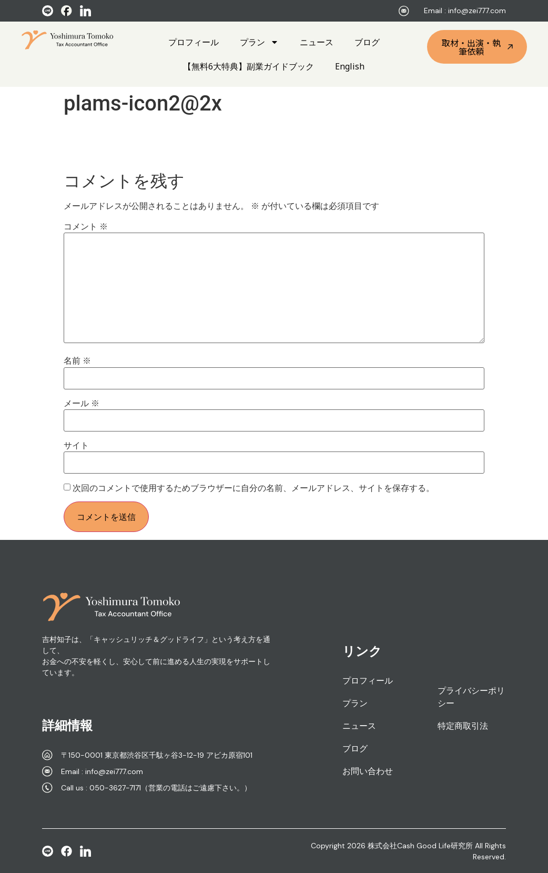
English (349, 66)
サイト (76, 445)
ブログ (367, 42)
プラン (259, 42)
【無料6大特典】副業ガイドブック (248, 66)
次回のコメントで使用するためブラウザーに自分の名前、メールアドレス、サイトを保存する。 (253, 488)
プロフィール (193, 42)
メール (81, 403)
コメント (86, 227)
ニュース (316, 42)
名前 (77, 361)
